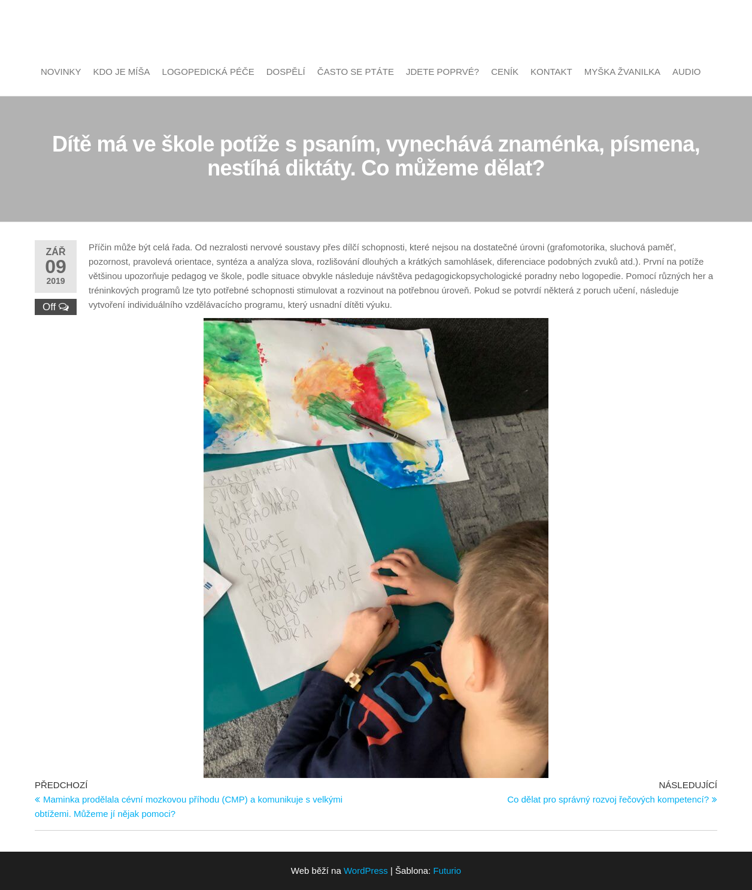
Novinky (61, 71)
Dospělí (285, 71)
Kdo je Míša (121, 71)
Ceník (504, 71)
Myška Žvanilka (622, 71)
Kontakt (551, 71)
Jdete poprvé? (442, 71)
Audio (686, 71)
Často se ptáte (355, 71)
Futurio (447, 870)
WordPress (366, 870)
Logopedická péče (208, 71)
